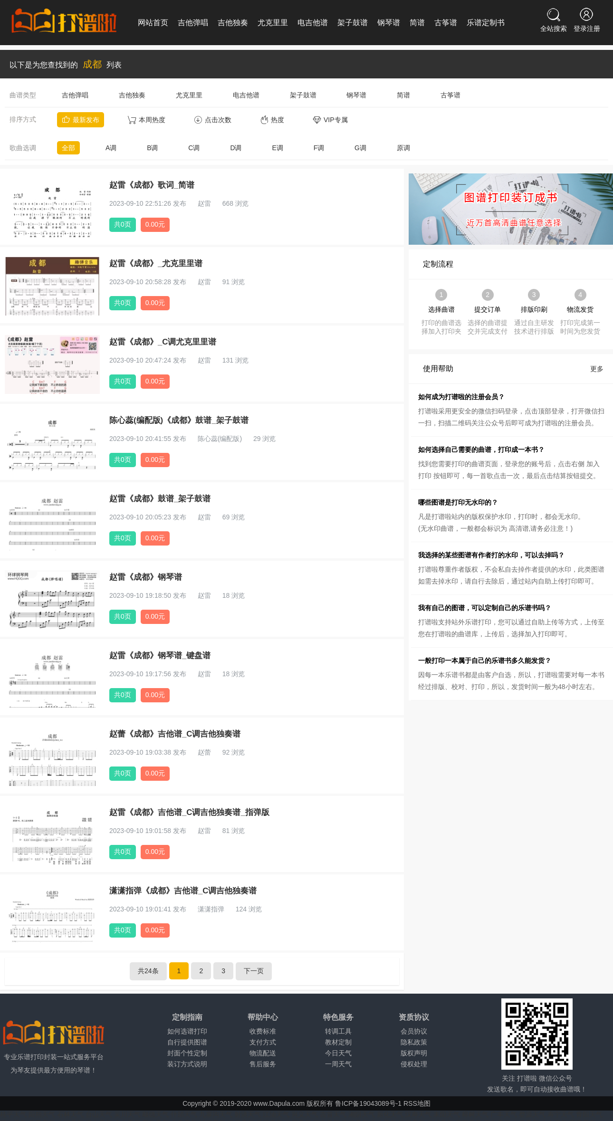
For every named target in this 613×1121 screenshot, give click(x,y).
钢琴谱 (388, 23)
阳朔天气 (42, 1114)
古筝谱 (445, 23)
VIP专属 (330, 120)
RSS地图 (417, 1103)
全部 (68, 148)
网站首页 (153, 23)
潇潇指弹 (211, 909)
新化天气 (390, 1114)
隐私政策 (414, 1042)
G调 (360, 148)
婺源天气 (532, 1114)
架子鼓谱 (352, 23)
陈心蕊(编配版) (220, 438)
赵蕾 (204, 752)
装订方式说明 (187, 1064)
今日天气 (338, 1053)
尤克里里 (273, 23)
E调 (277, 148)
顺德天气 (155, 1114)
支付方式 (262, 1042)
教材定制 (338, 1042)
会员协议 (414, 1031)
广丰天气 (503, 1114)
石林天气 (70, 1114)
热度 (272, 120)
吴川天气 (127, 1114)
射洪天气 (247, 1114)
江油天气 (276, 1114)
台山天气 (99, 1114)
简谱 (417, 23)
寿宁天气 (560, 1114)
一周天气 (338, 1064)
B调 (152, 148)
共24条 (148, 971)
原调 (403, 148)
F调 (319, 148)
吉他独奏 (233, 23)
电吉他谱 (312, 23)
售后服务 (262, 1064)
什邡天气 (184, 1114)
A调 (110, 148)
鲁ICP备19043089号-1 (368, 1103)
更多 (596, 369)
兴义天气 (304, 1114)
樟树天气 (475, 1114)
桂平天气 (13, 1114)
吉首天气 (333, 1114)
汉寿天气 (418, 1114)
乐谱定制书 (486, 23)
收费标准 (262, 1031)
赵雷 (204, 203)
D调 (235, 148)
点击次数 (212, 120)
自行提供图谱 (187, 1042)
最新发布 (80, 120)
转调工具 (338, 1031)
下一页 (254, 971)
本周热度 (146, 120)
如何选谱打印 (187, 1031)
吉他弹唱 (193, 23)
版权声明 (414, 1053)
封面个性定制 (187, 1053)
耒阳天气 (446, 1114)
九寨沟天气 (215, 1114)
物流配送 (262, 1053)
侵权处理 (414, 1064)
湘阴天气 (361, 1114)
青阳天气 (589, 1114)
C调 (194, 148)
